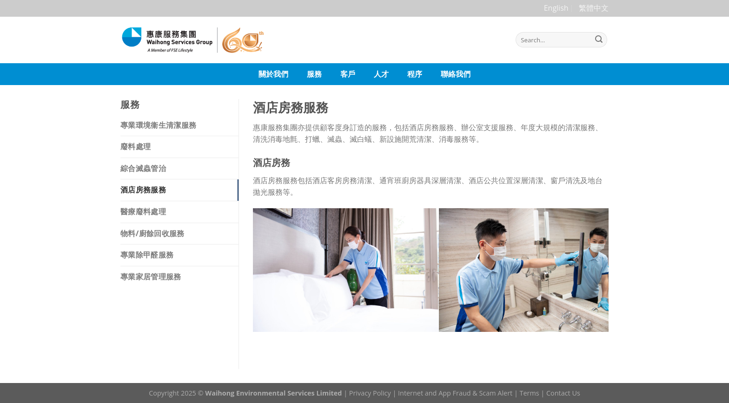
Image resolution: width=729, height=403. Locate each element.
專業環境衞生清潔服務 (158, 125)
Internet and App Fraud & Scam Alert (455, 393)
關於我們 (273, 74)
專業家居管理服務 (150, 276)
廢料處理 (135, 146)
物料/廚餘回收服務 (152, 233)
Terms (529, 393)
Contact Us (563, 393)
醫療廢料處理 (143, 211)
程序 (414, 74)
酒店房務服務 (143, 190)
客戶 (347, 74)
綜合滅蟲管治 (143, 168)
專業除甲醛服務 (146, 255)
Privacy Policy (370, 393)
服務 (314, 74)
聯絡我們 (456, 74)
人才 (381, 74)
